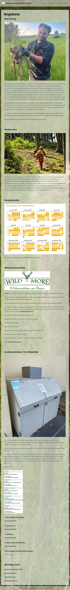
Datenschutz (49, 588)
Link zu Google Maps (10, 521)
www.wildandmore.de (10, 581)
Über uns (44, 3)
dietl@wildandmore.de (26, 311)
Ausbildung (59, 3)
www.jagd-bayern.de (10, 573)
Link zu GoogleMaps (10, 537)
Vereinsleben (51, 3)
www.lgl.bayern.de (9, 577)
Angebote (65, 3)
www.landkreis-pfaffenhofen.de (13, 569)
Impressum (42, 588)
